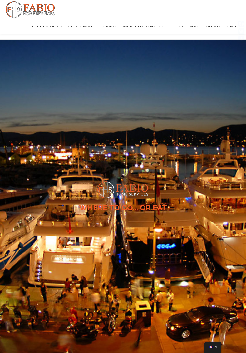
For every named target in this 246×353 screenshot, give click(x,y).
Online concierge (82, 26)
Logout (178, 26)
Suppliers (212, 26)
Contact (233, 26)
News (194, 26)
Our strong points (47, 26)
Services (109, 26)
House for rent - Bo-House (144, 26)
